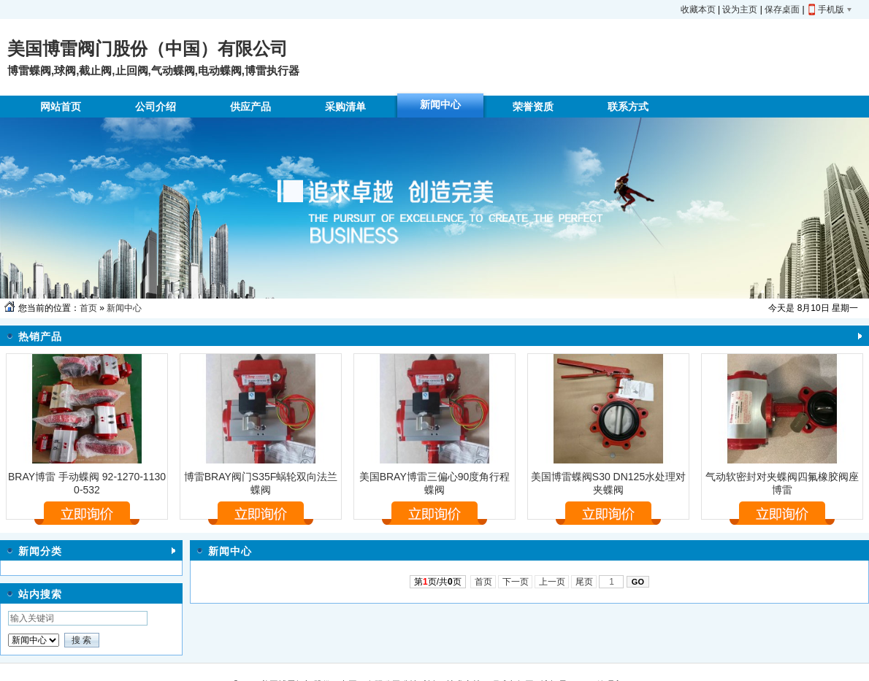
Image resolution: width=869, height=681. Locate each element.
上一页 (551, 582)
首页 (88, 308)
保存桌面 (782, 9)
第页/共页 (438, 582)
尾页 (584, 582)
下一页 (515, 582)
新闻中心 (124, 308)
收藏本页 (698, 9)
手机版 (831, 9)
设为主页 (739, 9)
